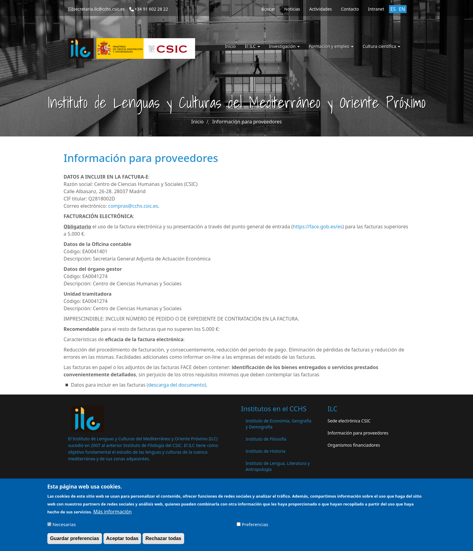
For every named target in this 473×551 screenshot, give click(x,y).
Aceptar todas (122, 540)
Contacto (350, 9)
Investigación (284, 46)
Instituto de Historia (265, 451)
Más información (112, 514)
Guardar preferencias (74, 540)
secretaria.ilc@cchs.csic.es (99, 9)
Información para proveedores (247, 121)
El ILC (252, 46)
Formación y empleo (331, 46)
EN (402, 9)
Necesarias (64, 527)
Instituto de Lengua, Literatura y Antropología (278, 466)
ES (393, 9)
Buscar (268, 9)
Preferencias (255, 527)
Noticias (292, 9)
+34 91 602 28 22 (151, 9)
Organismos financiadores (354, 445)
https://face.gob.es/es (318, 226)
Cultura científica (381, 46)
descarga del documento (176, 384)
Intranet (376, 9)
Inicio (230, 46)
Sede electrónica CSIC (349, 421)
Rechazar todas (163, 540)
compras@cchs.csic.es (133, 206)
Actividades (320, 9)
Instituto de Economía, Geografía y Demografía (279, 424)
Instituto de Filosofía (266, 439)
